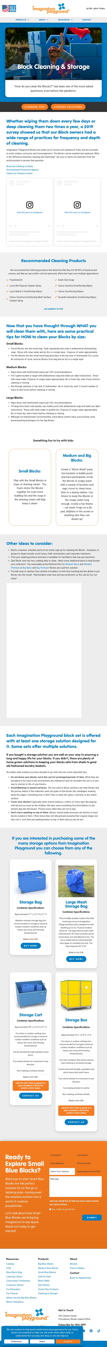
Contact (86, 20)
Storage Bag (31, 902)
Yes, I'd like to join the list (63, 1209)
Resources (65, 19)
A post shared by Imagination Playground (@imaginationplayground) (38, 241)
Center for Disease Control (19, 173)
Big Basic (27, 567)
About (43, 19)
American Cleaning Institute (19, 166)
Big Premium (43, 567)
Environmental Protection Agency (22, 169)
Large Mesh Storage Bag (76, 904)
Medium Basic (72, 564)
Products (22, 19)
